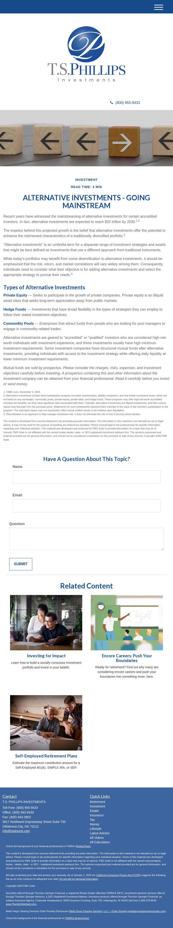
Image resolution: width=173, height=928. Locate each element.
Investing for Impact (46, 655)
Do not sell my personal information (78, 879)
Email (17, 495)
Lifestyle (95, 829)
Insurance (97, 815)
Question (17, 524)
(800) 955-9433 (125, 103)
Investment (97, 806)
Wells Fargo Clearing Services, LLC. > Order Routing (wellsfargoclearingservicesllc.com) (117, 911)
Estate (94, 811)
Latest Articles (99, 833)
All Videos (97, 837)
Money (94, 824)
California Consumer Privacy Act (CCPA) (118, 875)
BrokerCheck (83, 846)
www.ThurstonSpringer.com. (21, 904)
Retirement (97, 802)
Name (17, 467)
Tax (92, 820)
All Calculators (100, 842)
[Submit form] (20, 564)
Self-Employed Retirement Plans (46, 755)
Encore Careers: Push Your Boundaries (127, 658)
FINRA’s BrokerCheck (77, 918)
